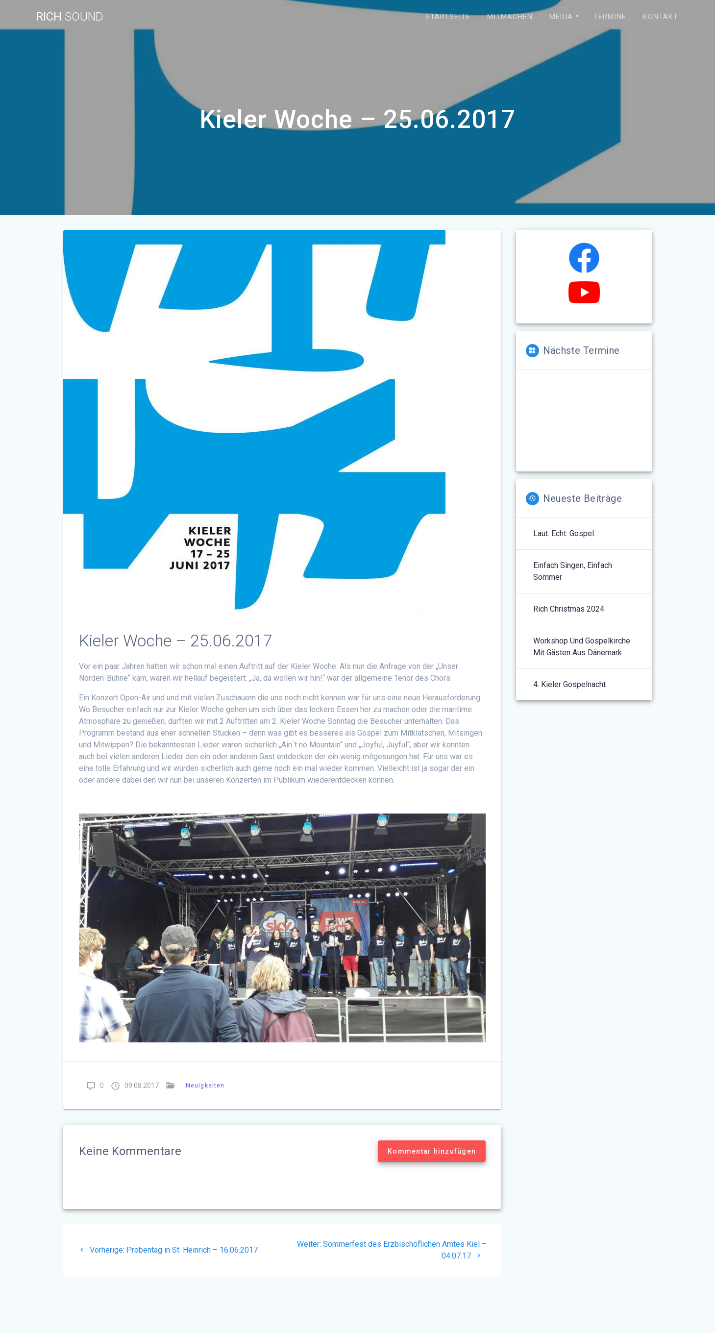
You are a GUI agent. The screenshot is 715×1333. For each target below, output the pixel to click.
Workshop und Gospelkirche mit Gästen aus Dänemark (581, 646)
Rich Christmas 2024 (568, 609)
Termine (609, 17)
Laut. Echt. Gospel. (564, 533)
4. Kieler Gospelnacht (569, 684)
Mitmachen (510, 17)
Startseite (447, 17)
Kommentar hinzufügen (432, 1151)
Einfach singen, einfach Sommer (572, 571)
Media (561, 17)
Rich (69, 17)
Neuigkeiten (205, 1085)
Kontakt (660, 17)
